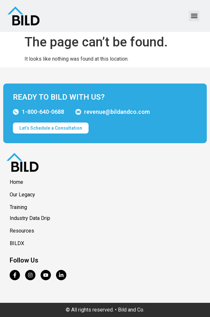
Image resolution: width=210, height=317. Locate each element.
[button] (194, 16)
